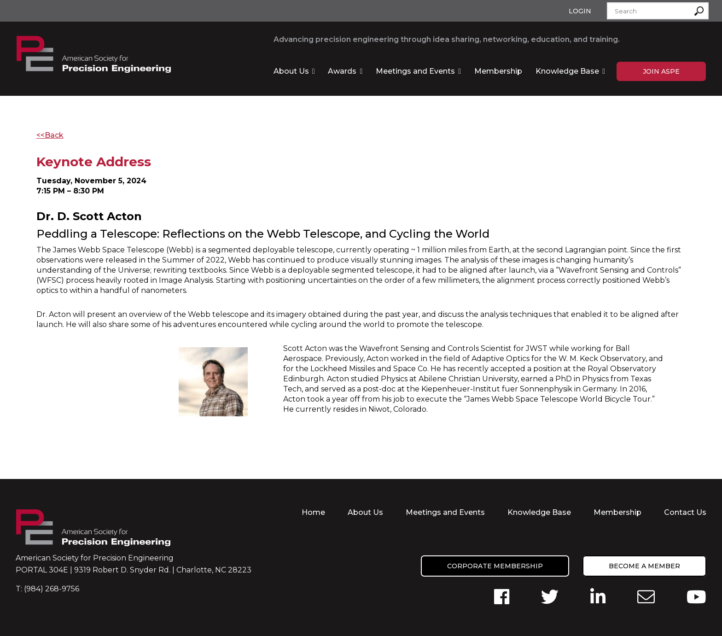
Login (580, 11)
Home (313, 512)
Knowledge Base (567, 71)
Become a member (644, 566)
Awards (342, 71)
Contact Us (685, 512)
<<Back (50, 135)
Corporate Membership (495, 566)
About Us (291, 71)
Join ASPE (661, 71)
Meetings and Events (415, 71)
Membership (498, 71)
